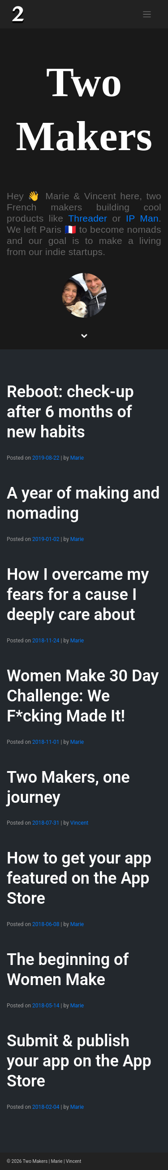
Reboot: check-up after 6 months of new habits (70, 411)
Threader (87, 218)
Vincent (79, 823)
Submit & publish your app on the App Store (79, 1061)
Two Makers (35, 1161)
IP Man (142, 218)
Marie (77, 458)
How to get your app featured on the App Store (79, 878)
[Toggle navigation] (147, 14)
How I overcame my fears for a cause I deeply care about (78, 594)
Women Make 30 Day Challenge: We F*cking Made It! (83, 696)
